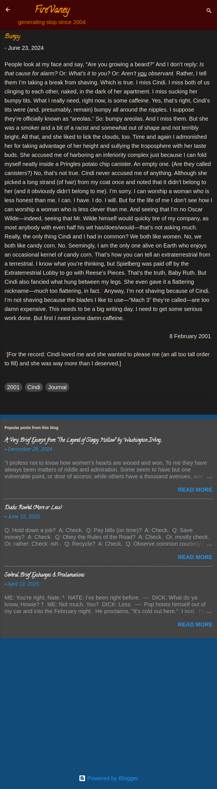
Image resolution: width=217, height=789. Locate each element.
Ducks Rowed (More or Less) (33, 508)
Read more (195, 490)
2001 (13, 387)
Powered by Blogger (108, 778)
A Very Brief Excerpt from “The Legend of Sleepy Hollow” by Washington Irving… (83, 441)
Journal (57, 387)
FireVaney (51, 11)
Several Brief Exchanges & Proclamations (44, 575)
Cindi (33, 387)
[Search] (209, 11)
